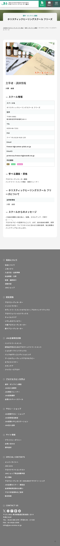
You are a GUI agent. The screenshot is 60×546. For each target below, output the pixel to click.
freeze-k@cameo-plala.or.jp (19, 146)
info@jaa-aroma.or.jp (12, 525)
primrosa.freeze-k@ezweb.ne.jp (21, 155)
